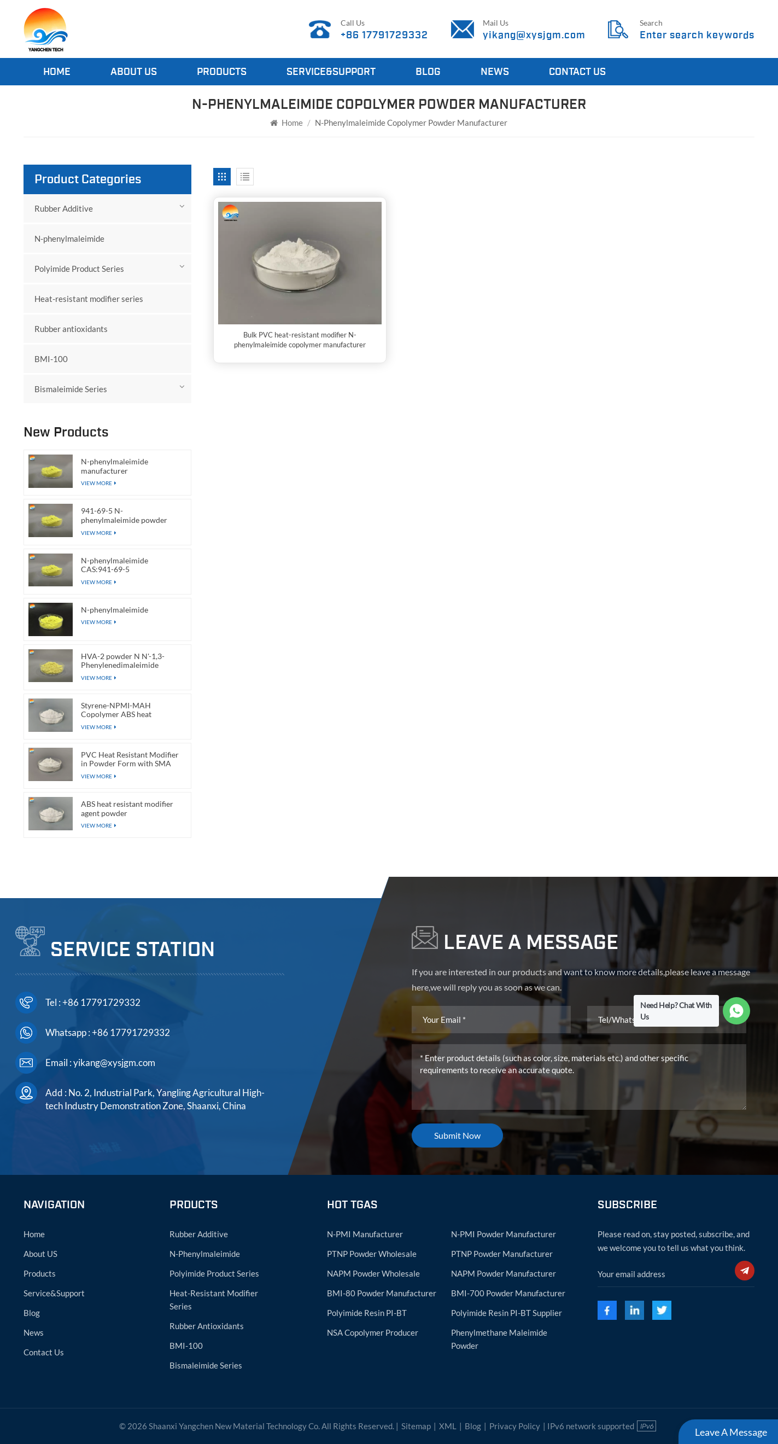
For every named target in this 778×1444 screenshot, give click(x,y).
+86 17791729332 (384, 35)
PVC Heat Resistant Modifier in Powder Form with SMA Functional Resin (130, 759)
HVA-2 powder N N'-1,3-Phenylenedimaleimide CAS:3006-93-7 (123, 661)
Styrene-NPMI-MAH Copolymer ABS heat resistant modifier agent (121, 710)
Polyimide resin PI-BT (367, 1313)
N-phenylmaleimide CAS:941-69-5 (114, 565)
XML (448, 1426)
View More (98, 622)
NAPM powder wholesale (373, 1273)
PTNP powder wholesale (372, 1254)
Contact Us (577, 72)
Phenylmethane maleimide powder (499, 1338)
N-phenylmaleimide (69, 238)
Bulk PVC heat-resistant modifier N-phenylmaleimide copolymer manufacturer (300, 339)
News (495, 72)
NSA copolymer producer (372, 1332)
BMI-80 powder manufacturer (381, 1293)
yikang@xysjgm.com (534, 35)
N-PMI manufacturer (365, 1234)
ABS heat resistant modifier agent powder (127, 809)
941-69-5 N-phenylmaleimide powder (124, 515)
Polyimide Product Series (79, 268)
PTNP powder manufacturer (502, 1254)
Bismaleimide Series (70, 389)
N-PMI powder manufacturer (503, 1234)
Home (57, 72)
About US (40, 1254)
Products (222, 72)
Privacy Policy (514, 1426)
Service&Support (331, 72)
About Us (133, 72)
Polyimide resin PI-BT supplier (506, 1313)
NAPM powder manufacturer (503, 1273)
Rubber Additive (63, 208)
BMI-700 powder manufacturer (508, 1293)
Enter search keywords (697, 35)
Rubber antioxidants (71, 329)
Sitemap (416, 1426)
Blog (428, 72)
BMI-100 (51, 359)
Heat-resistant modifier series (88, 299)
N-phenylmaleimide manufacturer (114, 466)
